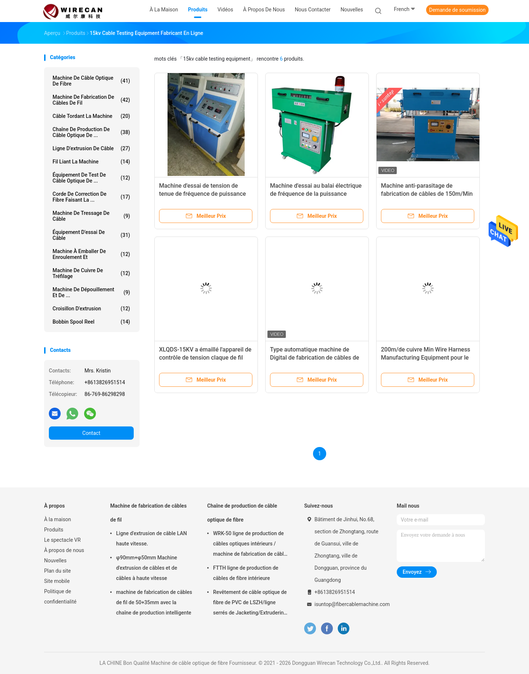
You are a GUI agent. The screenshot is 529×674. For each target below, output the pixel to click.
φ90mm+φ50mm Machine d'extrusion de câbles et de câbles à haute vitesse (146, 568)
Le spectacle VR (62, 540)
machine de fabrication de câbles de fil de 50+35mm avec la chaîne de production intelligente (154, 602)
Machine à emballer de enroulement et (91, 254)
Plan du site (57, 571)
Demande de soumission (457, 10)
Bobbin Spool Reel (91, 321)
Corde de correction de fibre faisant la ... (91, 197)
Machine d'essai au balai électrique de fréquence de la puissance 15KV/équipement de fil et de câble (316, 193)
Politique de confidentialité (60, 596)
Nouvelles (55, 560)
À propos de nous (64, 550)
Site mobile (57, 581)
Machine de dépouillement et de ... (91, 292)
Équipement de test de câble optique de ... (91, 178)
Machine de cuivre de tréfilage (91, 273)
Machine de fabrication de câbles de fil (91, 100)
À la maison (57, 519)
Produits (53, 530)
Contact (91, 433)
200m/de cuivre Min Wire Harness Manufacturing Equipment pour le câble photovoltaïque (425, 357)
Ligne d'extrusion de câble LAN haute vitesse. (151, 538)
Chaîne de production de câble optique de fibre (242, 513)
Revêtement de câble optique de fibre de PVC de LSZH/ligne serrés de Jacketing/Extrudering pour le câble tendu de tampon (250, 603)
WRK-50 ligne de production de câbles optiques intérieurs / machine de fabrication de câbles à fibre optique (251, 544)
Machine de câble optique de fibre (91, 81)
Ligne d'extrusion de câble (91, 148)
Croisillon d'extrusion (91, 308)
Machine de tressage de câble (91, 216)
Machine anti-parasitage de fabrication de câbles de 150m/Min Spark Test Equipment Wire (427, 193)
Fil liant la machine (91, 161)
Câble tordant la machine (91, 116)
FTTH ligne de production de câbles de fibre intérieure (245, 573)
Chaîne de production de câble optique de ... (91, 132)
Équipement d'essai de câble (91, 235)
